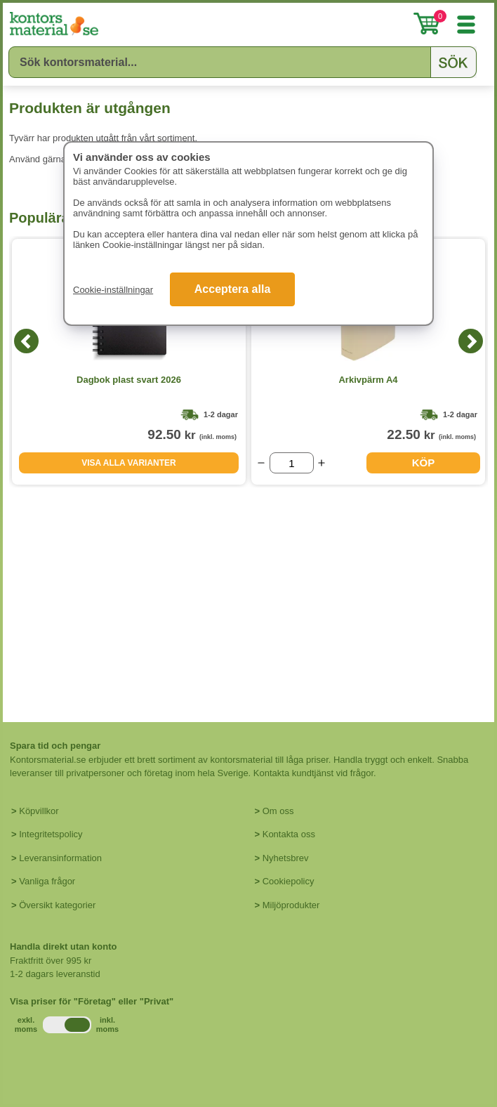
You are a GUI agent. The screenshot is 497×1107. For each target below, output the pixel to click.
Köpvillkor (38, 811)
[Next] (470, 341)
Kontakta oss (289, 834)
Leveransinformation (60, 858)
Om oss (278, 811)
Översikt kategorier (57, 905)
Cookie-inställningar (113, 289)
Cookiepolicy (288, 881)
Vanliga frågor (47, 881)
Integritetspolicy (50, 834)
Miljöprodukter (291, 905)
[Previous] (26, 341)
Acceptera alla (232, 289)
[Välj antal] (292, 462)
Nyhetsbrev (286, 858)
